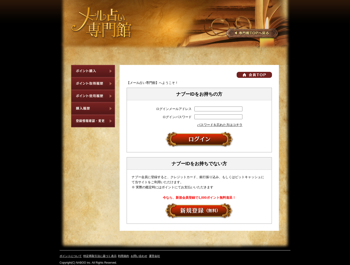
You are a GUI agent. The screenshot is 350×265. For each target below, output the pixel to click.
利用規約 (123, 256)
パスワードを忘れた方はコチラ (219, 125)
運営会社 (154, 256)
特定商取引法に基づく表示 (100, 256)
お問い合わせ (139, 256)
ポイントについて (71, 256)
